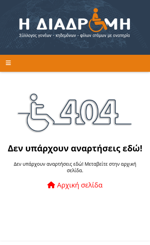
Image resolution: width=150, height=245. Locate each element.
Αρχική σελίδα (74, 185)
